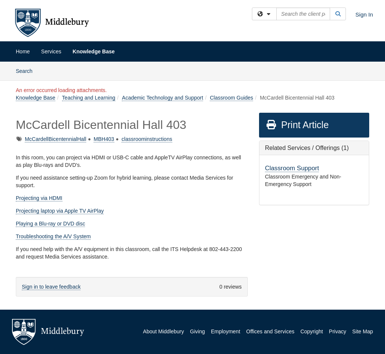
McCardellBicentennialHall (55, 139)
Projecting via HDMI (39, 198)
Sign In (364, 14)
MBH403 (104, 139)
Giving (197, 331)
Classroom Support (292, 168)
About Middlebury (163, 331)
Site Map (362, 331)
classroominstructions (146, 139)
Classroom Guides (231, 98)
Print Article (297, 125)
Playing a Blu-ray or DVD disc (50, 224)
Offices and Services (270, 331)
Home (23, 51)
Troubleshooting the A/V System (53, 236)
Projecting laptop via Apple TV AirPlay (60, 211)
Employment (225, 331)
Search (27, 70)
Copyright (311, 331)
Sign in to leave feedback (51, 287)
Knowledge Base (94, 51)
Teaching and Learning (88, 98)
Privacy (337, 331)
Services (51, 51)
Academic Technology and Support (162, 98)
